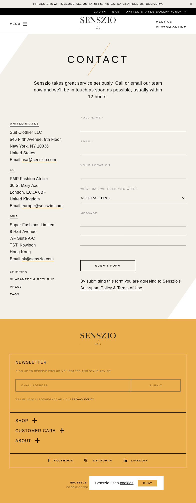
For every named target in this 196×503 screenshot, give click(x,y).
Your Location (95, 165)
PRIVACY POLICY (83, 399)
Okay (147, 483)
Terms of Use (129, 288)
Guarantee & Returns (32, 279)
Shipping (18, 271)
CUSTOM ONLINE (171, 27)
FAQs (14, 294)
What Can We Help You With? (109, 189)
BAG (115, 11)
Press (16, 286)
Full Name (92, 117)
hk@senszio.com (38, 259)
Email (87, 141)
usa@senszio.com (39, 160)
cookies (126, 483)
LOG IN (100, 11)
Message (88, 213)
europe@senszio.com (42, 206)
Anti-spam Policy (96, 288)
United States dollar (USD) (153, 12)
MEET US (164, 21)
